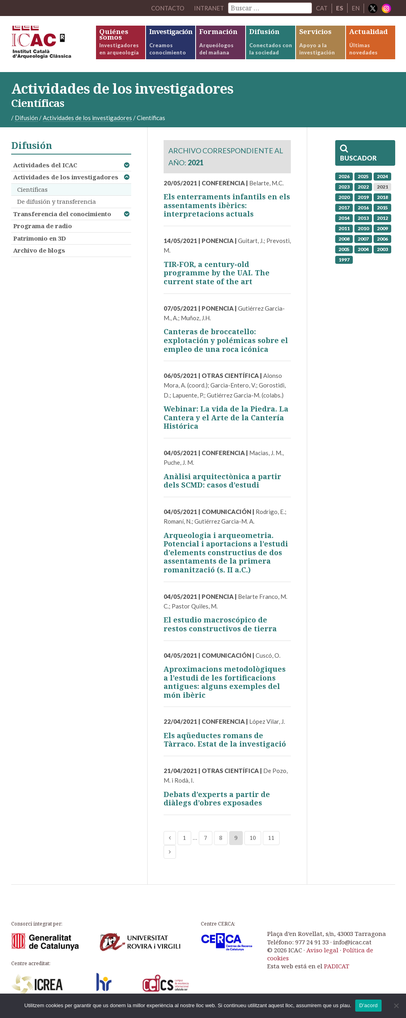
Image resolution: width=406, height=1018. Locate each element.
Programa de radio (42, 226)
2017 (344, 208)
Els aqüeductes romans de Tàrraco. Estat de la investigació (225, 740)
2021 (382, 187)
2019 (363, 197)
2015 (382, 208)
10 (253, 837)
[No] (396, 1006)
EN (356, 8)
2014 (344, 218)
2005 (344, 249)
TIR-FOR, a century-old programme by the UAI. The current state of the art (217, 272)
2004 (363, 249)
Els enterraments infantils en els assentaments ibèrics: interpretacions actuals (227, 205)
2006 (382, 239)
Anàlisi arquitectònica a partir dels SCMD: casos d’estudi (222, 481)
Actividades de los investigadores (65, 177)
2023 (344, 187)
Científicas (32, 189)
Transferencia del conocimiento (62, 214)
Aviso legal (322, 950)
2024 (382, 176)
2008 (344, 239)
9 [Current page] (236, 837)
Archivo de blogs (39, 250)
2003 (382, 249)
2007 (363, 239)
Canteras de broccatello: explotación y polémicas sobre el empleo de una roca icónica (226, 340)
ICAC (53, 44)
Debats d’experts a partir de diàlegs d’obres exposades (217, 798)
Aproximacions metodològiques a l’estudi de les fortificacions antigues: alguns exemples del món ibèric (225, 682)
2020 (344, 197)
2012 (382, 218)
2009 (382, 228)
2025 (363, 176)
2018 (382, 197)
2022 (363, 187)
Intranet (209, 8)
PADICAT (336, 966)
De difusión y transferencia (56, 201)
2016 (363, 208)
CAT (322, 8)
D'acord (368, 1005)
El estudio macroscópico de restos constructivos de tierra (220, 624)
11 (271, 837)
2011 (344, 228)
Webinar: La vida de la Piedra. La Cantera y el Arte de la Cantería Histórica (226, 417)
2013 (363, 218)
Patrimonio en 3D (39, 238)
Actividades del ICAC (45, 165)
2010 (363, 228)
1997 (344, 260)
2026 (344, 176)
